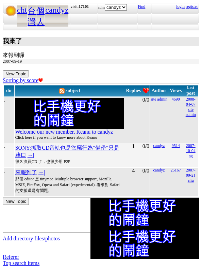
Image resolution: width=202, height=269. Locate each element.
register (192, 6)
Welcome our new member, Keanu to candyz (64, 132)
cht (22, 9)
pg (191, 155)
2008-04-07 (191, 102)
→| (31, 155)
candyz (56, 9)
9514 (176, 145)
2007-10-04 (191, 148)
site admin (159, 99)
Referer (11, 257)
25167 (176, 170)
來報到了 (26, 172)
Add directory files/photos (31, 238)
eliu (191, 180)
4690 (176, 99)
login (180, 6)
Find (141, 6)
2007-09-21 (191, 173)
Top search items (21, 263)
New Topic (15, 73)
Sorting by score (23, 80)
